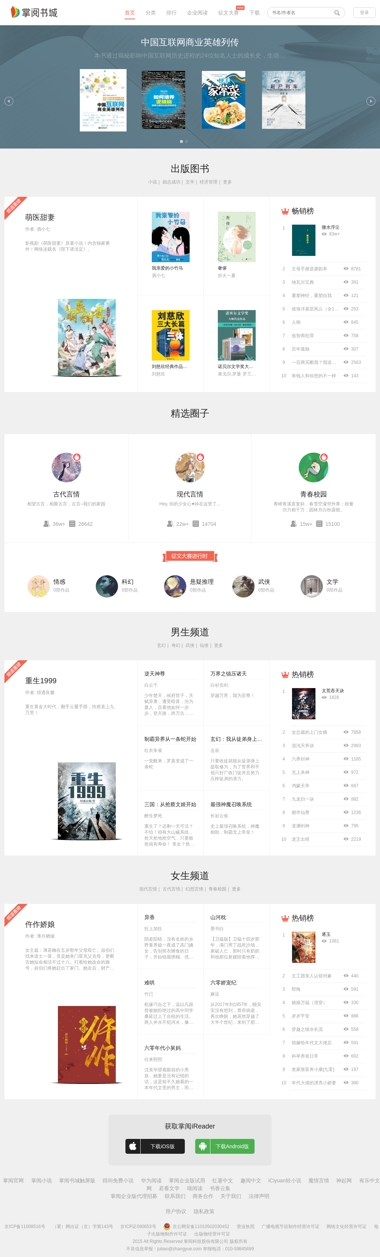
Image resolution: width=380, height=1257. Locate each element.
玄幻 (161, 645)
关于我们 (230, 1196)
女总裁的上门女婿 (309, 732)
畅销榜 (303, 211)
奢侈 (222, 268)
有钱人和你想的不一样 (314, 375)
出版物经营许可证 (212, 1234)
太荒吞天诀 (333, 690)
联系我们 (175, 1196)
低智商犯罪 (303, 335)
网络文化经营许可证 (347, 1226)
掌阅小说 (41, 1180)
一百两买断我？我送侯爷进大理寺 (325, 362)
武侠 (264, 582)
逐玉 (326, 934)
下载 (254, 13)
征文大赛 (228, 13)
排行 (171, 13)
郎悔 (296, 989)
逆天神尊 (154, 674)
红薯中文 (222, 1180)
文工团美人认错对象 (312, 975)
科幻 (128, 582)
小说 (152, 182)
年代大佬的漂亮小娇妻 (314, 1082)
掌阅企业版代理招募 (134, 1196)
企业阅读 (197, 13)
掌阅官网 (13, 1180)
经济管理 (208, 182)
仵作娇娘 (40, 924)
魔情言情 (318, 1180)
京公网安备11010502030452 (196, 1226)
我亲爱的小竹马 (167, 268)
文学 (190, 182)
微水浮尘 (331, 227)
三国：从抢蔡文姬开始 (170, 804)
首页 (130, 13)
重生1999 (41, 681)
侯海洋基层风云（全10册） (318, 309)
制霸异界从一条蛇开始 (170, 739)
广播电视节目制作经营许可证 (291, 1226)
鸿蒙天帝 (300, 785)
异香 (149, 917)
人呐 (296, 322)
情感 (59, 582)
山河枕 (218, 917)
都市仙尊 (300, 812)
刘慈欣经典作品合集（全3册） (182, 366)
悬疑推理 (202, 582)
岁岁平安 (300, 1016)
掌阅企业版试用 (187, 1180)
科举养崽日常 (305, 1056)
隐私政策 (204, 1211)
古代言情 (66, 494)
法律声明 (259, 1196)
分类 (150, 13)
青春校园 (313, 494)
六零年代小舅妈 (162, 1048)
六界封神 (300, 759)
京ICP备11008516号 (24, 1226)
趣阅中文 (250, 1180)
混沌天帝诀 (303, 745)
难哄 (149, 983)
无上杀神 (300, 772)
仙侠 (204, 645)
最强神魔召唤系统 (231, 804)
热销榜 (303, 674)
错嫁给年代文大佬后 (312, 1042)
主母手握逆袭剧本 (309, 268)
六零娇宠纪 (223, 983)
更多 (227, 182)
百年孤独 (300, 349)
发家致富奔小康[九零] (313, 1069)
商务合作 (203, 1196)
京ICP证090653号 (138, 1226)
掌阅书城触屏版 (77, 1180)
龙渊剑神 (300, 825)
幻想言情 (194, 889)
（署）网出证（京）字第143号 (82, 1226)
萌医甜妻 (40, 217)
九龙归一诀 (303, 799)
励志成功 (171, 182)
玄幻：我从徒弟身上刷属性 (241, 739)
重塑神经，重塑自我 (312, 295)
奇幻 (175, 645)
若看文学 (169, 1188)
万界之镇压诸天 (228, 674)
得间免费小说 (118, 1180)
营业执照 (246, 1226)
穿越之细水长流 (307, 1029)
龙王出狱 (300, 839)
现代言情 (190, 494)
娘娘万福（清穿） (309, 1002)
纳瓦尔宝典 (303, 282)
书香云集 (220, 1188)
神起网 (344, 1180)
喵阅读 (195, 1188)
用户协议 (176, 1211)
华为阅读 (151, 1180)
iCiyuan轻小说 (284, 1180)
